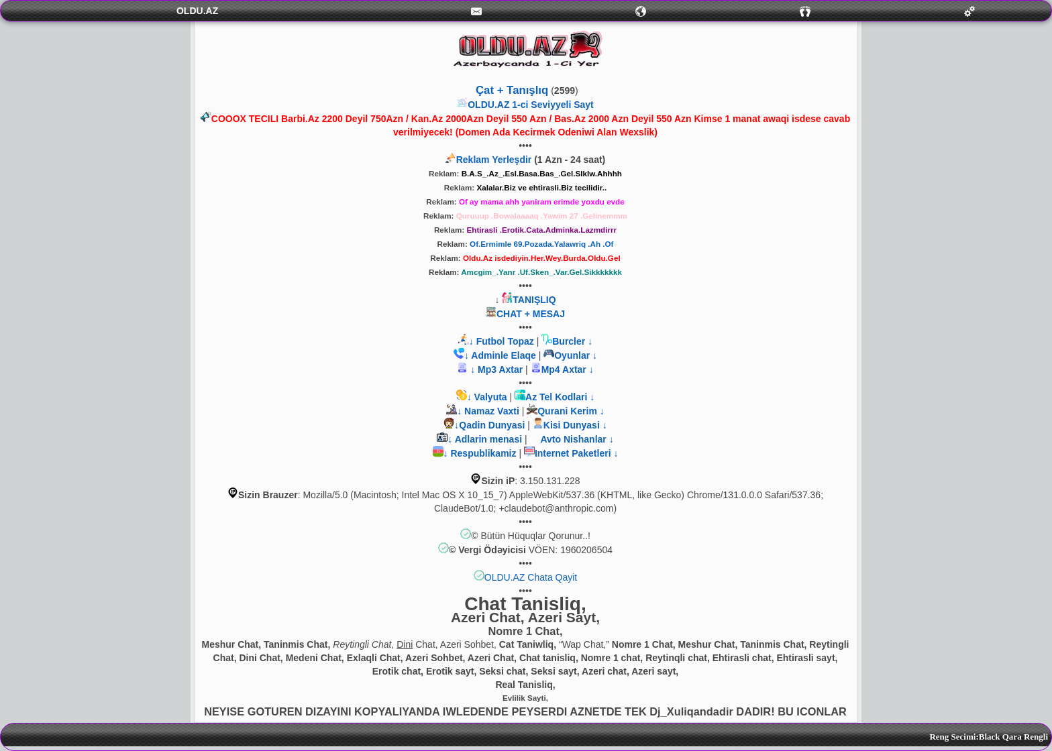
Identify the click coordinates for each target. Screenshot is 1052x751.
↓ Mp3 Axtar (495, 369)
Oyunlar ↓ (575, 355)
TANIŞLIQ (534, 299)
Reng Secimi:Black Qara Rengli (988, 737)
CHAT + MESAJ (530, 313)
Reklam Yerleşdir (494, 159)
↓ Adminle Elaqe (501, 355)
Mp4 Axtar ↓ (567, 369)
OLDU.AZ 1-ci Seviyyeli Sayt (531, 104)
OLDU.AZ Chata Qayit (531, 577)
